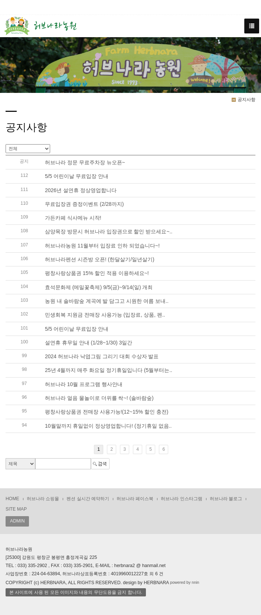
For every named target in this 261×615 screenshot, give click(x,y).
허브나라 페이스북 (135, 498)
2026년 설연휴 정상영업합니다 (81, 190)
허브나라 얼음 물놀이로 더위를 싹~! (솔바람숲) (99, 398)
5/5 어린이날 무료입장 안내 (76, 176)
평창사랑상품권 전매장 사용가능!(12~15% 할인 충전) (107, 412)
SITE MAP (16, 509)
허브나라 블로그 (226, 498)
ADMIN (17, 521)
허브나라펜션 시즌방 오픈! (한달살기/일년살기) (99, 259)
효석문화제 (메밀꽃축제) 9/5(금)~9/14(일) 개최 (99, 287)
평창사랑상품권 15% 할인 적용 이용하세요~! (97, 273)
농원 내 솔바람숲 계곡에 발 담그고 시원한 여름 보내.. (107, 301)
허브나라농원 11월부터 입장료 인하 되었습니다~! (102, 246)
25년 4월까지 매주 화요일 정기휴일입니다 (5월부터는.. (108, 370)
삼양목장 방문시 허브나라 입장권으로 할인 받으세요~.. (108, 232)
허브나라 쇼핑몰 (43, 498)
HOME (12, 498)
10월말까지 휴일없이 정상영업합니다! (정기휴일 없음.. (108, 426)
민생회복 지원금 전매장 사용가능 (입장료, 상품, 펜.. (105, 315)
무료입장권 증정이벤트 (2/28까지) (84, 204)
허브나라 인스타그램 (181, 498)
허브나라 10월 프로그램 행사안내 (84, 384)
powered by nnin (184, 582)
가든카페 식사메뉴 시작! (73, 218)
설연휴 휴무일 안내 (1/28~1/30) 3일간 (88, 343)
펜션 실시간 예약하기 (87, 498)
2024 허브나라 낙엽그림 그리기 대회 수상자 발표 (102, 356)
